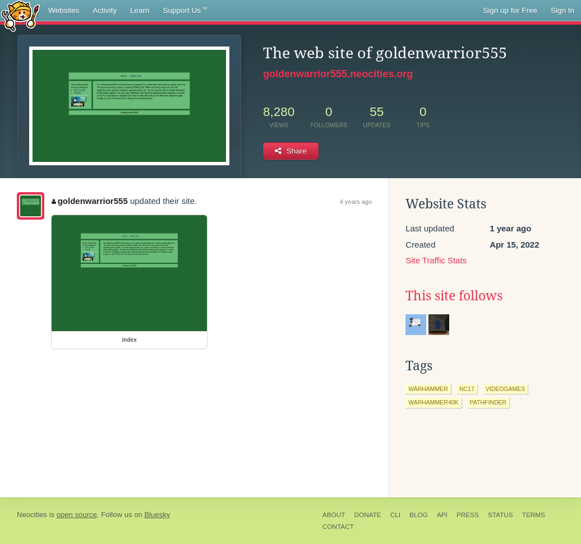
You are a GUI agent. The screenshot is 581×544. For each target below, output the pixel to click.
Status (500, 515)
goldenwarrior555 (90, 201)
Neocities (32, 514)
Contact (338, 527)
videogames (505, 388)
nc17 (466, 388)
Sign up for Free (510, 10)
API (442, 515)
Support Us (185, 10)
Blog (418, 515)
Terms (533, 515)
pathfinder (488, 402)
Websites (63, 10)
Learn (140, 10)
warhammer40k (433, 402)
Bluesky (157, 514)
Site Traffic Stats (436, 260)
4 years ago (356, 201)
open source (77, 514)
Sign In (562, 10)
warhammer (428, 388)
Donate (367, 515)
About (333, 515)
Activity (105, 10)
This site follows (453, 296)
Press (468, 515)
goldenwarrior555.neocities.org (338, 74)
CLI (395, 515)
